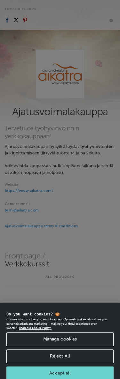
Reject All (60, 359)
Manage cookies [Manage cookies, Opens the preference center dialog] (60, 342)
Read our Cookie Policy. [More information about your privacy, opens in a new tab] (35, 332)
